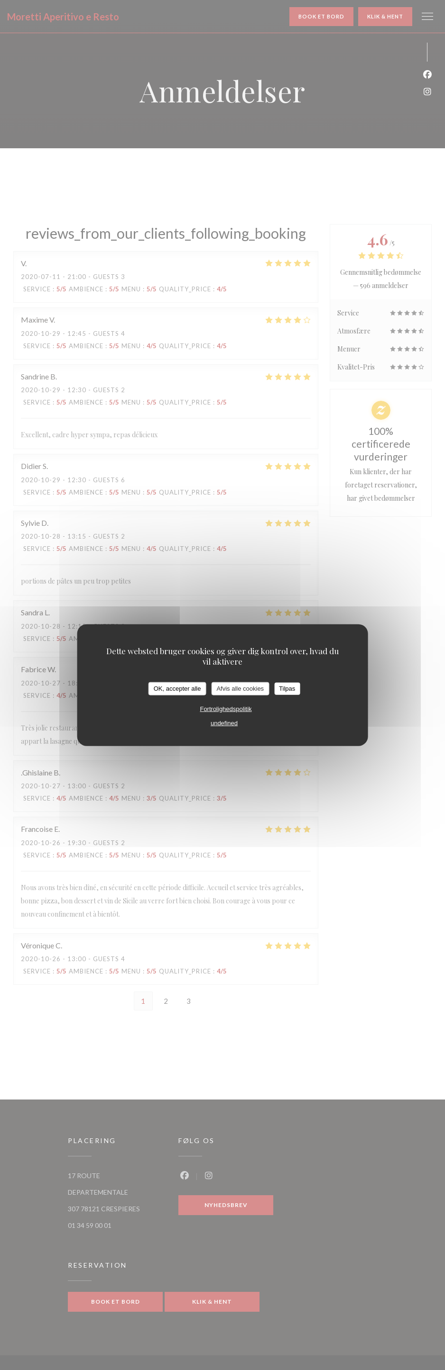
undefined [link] (224, 722)
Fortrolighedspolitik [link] (225, 708)
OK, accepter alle (177, 688)
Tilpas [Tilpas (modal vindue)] (287, 688)
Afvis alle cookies (240, 688)
